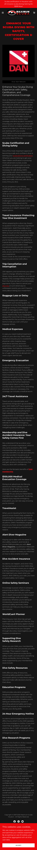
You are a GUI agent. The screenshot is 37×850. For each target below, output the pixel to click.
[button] (3, 13)
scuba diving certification (23, 156)
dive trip (5, 286)
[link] (18, 13)
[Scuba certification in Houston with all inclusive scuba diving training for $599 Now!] (18, 4)
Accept (18, 845)
